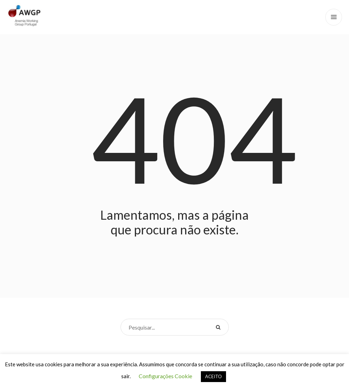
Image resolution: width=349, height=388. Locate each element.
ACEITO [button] (213, 376)
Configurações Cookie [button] (165, 376)
